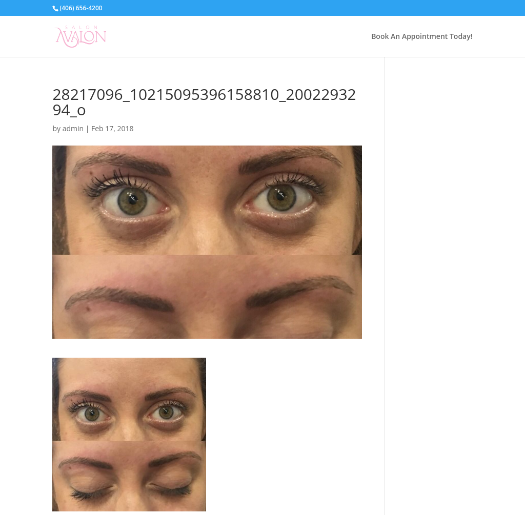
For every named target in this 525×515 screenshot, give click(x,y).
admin (73, 128)
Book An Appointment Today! (421, 37)
